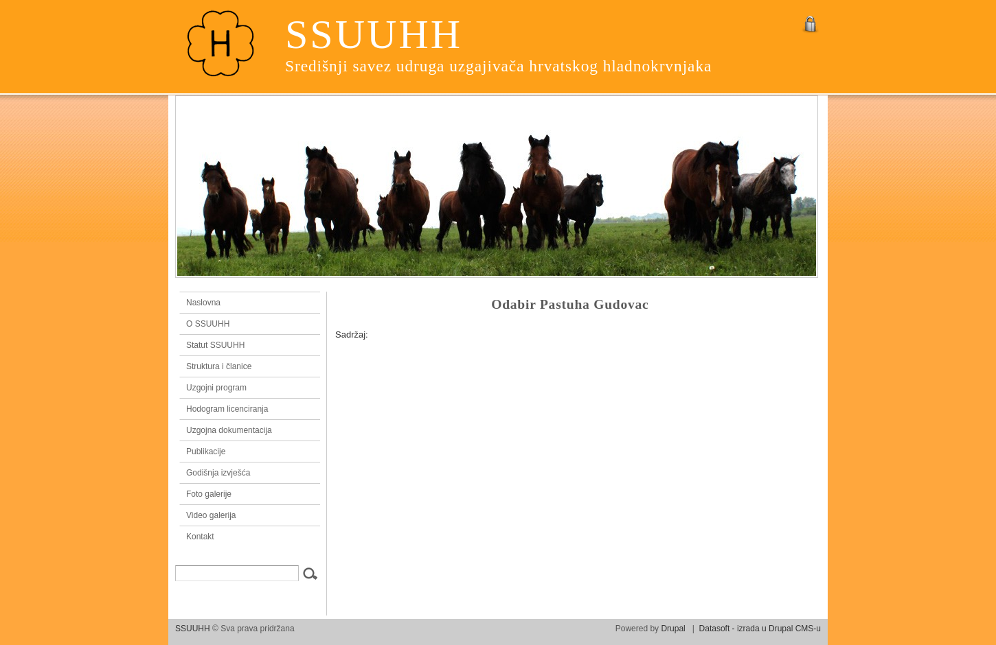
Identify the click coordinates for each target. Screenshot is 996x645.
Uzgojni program (216, 387)
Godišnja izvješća (218, 473)
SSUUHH (373, 34)
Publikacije (205, 451)
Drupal (673, 628)
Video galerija (211, 515)
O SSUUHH (207, 324)
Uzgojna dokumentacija (229, 430)
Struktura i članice (218, 366)
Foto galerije (208, 494)
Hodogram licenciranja (227, 409)
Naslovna (246, 303)
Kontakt (200, 536)
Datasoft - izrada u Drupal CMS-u (760, 628)
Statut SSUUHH (215, 345)
